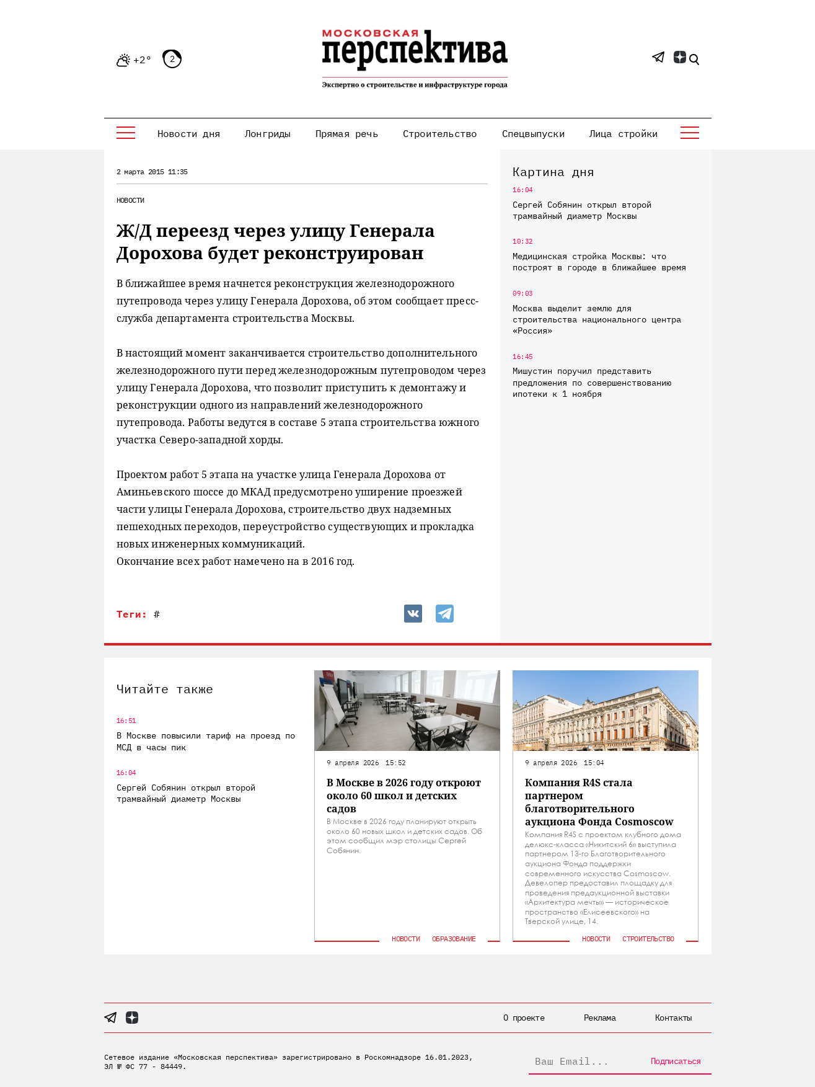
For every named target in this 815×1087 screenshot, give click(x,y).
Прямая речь (346, 133)
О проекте (523, 1017)
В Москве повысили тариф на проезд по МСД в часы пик (206, 741)
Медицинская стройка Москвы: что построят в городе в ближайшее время (599, 262)
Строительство (440, 133)
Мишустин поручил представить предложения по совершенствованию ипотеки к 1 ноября (592, 382)
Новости (130, 200)
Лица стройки (623, 133)
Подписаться (675, 1061)
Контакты (673, 1017)
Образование (453, 938)
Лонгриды (268, 133)
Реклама (599, 1017)
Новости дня (188, 133)
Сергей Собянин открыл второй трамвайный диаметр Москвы (582, 210)
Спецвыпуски (533, 133)
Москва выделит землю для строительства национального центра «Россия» (597, 319)
